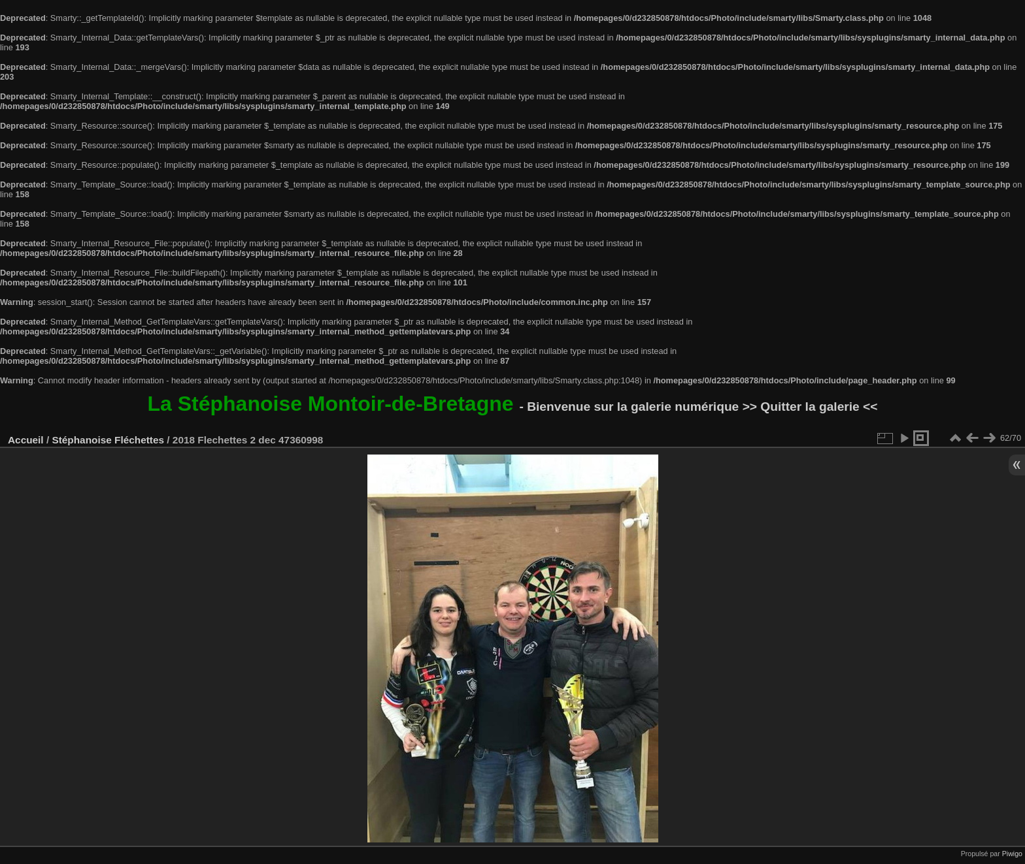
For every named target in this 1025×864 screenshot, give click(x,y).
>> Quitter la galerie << (810, 406)
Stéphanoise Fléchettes (108, 439)
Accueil (26, 439)
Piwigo (1012, 853)
